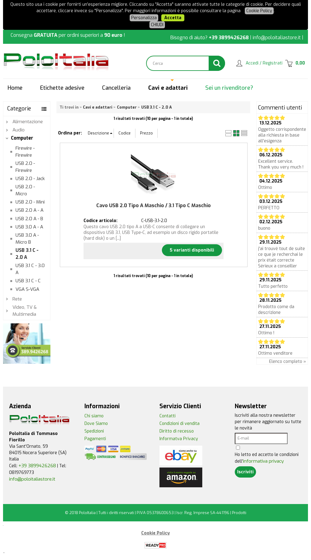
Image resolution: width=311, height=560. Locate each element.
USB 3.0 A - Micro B (27, 238)
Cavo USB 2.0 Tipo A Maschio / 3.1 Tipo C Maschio (153, 205)
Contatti (167, 416)
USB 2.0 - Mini (30, 202)
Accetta (172, 18)
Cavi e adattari (168, 88)
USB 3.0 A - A (29, 227)
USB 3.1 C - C (28, 281)
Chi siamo (94, 416)
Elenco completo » (287, 361)
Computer (22, 138)
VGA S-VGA (27, 289)
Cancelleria (116, 88)
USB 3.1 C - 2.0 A (27, 253)
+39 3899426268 (229, 37)
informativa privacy (263, 461)
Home (15, 88)
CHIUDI (157, 25)
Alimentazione (27, 122)
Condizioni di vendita (179, 423)
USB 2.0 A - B (29, 219)
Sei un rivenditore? (229, 88)
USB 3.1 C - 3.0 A (30, 269)
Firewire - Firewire (25, 151)
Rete (17, 299)
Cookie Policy (259, 11)
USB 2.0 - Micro (25, 190)
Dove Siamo (96, 423)
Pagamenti (95, 439)
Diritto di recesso (176, 431)
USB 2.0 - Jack (30, 179)
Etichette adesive (62, 88)
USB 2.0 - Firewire (25, 166)
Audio (18, 130)
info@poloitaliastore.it (277, 37)
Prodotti (239, 512)
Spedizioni (94, 431)
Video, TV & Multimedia (24, 310)
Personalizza (144, 18)
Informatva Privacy (178, 439)
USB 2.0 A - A (29, 210)
